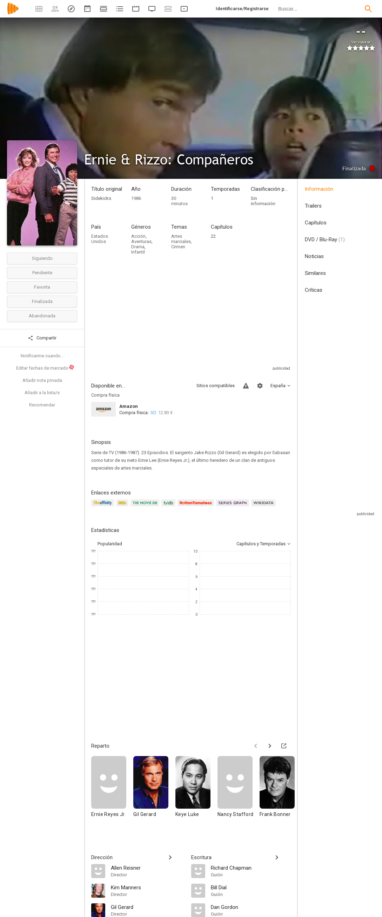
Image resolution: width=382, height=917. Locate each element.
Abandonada (42, 315)
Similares (315, 273)
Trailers (313, 206)
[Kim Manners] (147, 887)
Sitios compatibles (215, 385)
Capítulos (316, 223)
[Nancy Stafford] (238, 793)
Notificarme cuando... (42, 355)
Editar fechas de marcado (45, 367)
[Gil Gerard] (154, 793)
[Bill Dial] (251, 887)
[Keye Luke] (196, 793)
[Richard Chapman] (251, 867)
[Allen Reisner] (147, 867)
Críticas (313, 290)
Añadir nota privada (42, 380)
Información (319, 189)
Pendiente (42, 272)
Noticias (314, 256)
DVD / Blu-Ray (325, 239)
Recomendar (42, 404)
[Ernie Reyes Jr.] (112, 793)
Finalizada (42, 301)
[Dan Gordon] (251, 906)
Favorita (42, 287)
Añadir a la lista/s (42, 392)
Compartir (42, 338)
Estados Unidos (99, 239)
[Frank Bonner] (281, 793)
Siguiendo (42, 258)
